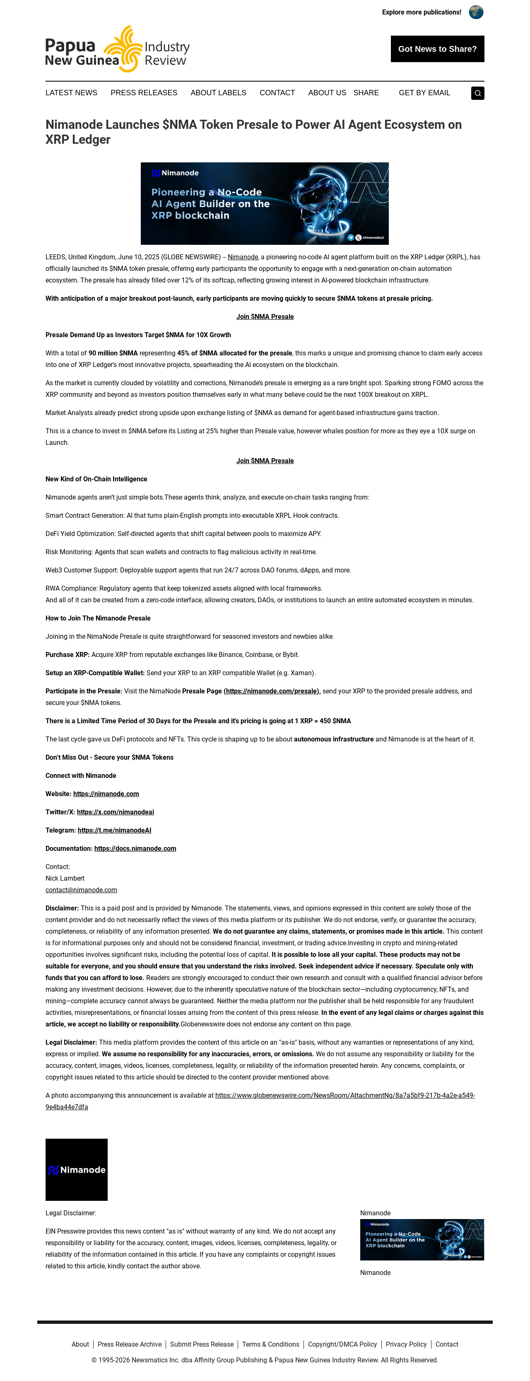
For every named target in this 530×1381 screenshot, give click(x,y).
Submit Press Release (202, 1344)
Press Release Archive (129, 1344)
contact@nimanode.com (81, 890)
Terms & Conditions (270, 1344)
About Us (327, 93)
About (80, 1344)
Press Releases (144, 93)
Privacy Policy (406, 1344)
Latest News (71, 93)
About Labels (218, 93)
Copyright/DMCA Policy (342, 1344)
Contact (277, 93)
